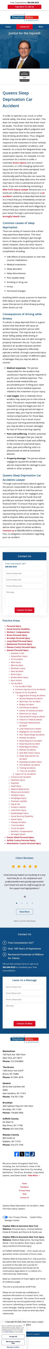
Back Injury (16, 662)
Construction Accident (21, 777)
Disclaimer (24, 1187)
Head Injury (16, 786)
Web (24, 1194)
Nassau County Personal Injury (21, 647)
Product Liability (18, 807)
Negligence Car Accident (30, 731)
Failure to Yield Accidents (30, 719)
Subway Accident (18, 822)
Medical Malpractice (20, 789)
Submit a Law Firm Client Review (25, 921)
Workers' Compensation (18, 632)
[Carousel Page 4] (32, 903)
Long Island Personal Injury (19, 641)
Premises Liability (19, 801)
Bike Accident (17, 665)
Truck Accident (17, 828)
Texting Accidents (27, 768)
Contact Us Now (24, 610)
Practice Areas (11, 620)
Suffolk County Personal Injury (21, 840)
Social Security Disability (18, 629)
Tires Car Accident (27, 771)
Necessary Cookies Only (13, 1342)
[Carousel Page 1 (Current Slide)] (16, 903)
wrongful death (11, 216)
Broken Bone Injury (19, 677)
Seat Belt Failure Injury (29, 753)
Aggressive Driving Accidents (32, 695)
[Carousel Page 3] (27, 903)
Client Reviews (24, 858)
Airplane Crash (17, 653)
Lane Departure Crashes (30, 728)
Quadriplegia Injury (19, 813)
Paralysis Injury (18, 795)
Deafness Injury (18, 780)
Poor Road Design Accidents (32, 734)
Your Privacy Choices (15, 1217)
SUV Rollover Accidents (29, 765)
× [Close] (24, 1325)
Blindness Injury (18, 668)
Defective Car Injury (28, 713)
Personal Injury (14, 626)
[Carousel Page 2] (21, 903)
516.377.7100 (17, 1144)
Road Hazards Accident (29, 744)
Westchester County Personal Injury (24, 843)
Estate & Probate (10, 1232)
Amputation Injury (19, 656)
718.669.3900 (17, 1112)
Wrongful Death (18, 834)
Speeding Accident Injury (30, 762)
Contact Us (24, 27)
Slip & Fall (15, 804)
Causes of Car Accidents (26, 692)
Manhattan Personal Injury (19, 644)
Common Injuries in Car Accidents (30, 689)
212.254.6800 (17, 1061)
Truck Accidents (16, 1243)
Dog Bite (15, 783)
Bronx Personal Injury (17, 635)
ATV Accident (17, 659)
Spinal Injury (16, 819)
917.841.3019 (17, 1077)
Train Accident (17, 825)
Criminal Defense (34, 1229)
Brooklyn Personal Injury (18, 638)
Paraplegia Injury (18, 798)
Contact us (8, 530)
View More (24, 911)
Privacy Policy (24, 1190)
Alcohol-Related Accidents (31, 698)
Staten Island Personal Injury (20, 837)
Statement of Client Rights (23, 1279)
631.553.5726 (17, 1128)
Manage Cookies (12, 1220)
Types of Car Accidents (25, 774)
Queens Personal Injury (17, 650)
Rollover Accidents (27, 750)
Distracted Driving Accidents (32, 716)
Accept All (13, 1336)
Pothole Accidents (27, 737)
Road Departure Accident (30, 740)
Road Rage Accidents (28, 746)
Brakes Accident (26, 704)
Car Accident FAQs (23, 686)
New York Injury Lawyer (15, 189)
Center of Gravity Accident (31, 710)
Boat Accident (17, 671)
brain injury (19, 162)
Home (8, 27)
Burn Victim (16, 680)
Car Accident (16, 683)
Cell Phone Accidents (28, 707)
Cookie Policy (36, 1217)
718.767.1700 (17, 1096)
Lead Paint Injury (18, 810)
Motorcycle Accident (20, 792)
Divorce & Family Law (32, 1232)
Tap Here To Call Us (24, 6)
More (41, 27)
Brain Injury (16, 674)
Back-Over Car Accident (29, 701)
